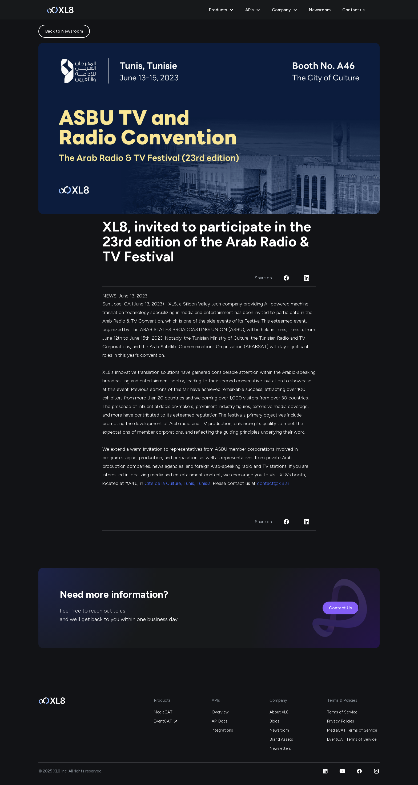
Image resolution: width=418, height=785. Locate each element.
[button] (222, 9)
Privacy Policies (340, 721)
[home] (60, 9)
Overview (220, 712)
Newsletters (280, 748)
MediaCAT (163, 712)
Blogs (274, 721)
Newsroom (320, 9)
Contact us (353, 9)
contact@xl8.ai (273, 483)
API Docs (219, 721)
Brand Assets (281, 739)
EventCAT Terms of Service (351, 739)
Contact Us (340, 607)
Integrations (222, 730)
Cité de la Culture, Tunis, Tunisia (177, 483)
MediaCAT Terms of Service (352, 730)
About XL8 (279, 712)
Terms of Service (342, 712)
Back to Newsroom (64, 31)
